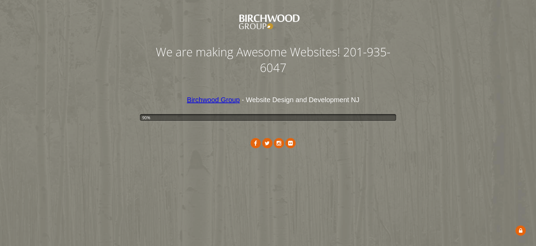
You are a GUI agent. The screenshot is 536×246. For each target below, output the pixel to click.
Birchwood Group (213, 100)
